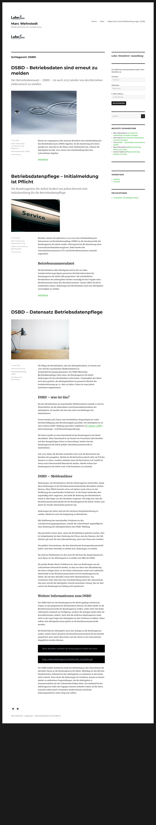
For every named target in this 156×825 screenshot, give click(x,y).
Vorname (115, 77)
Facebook (116, 182)
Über (102, 21)
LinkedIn (116, 179)
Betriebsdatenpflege (18, 372)
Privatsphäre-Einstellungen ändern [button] (126, 198)
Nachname (115, 85)
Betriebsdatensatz (18, 151)
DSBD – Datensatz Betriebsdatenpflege (57, 312)
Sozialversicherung (18, 243)
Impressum (29, 716)
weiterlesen (43, 159)
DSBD (27, 151)
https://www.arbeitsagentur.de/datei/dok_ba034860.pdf (67, 659)
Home (94, 21)
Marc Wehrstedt (24, 23)
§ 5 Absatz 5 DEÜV (94, 426)
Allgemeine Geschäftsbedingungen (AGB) (126, 21)
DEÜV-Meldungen (18, 143)
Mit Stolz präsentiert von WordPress (48, 716)
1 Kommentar (16, 154)
